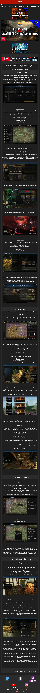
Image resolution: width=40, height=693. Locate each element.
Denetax (14, 689)
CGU (17, 691)
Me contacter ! (29, 689)
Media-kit (21, 691)
